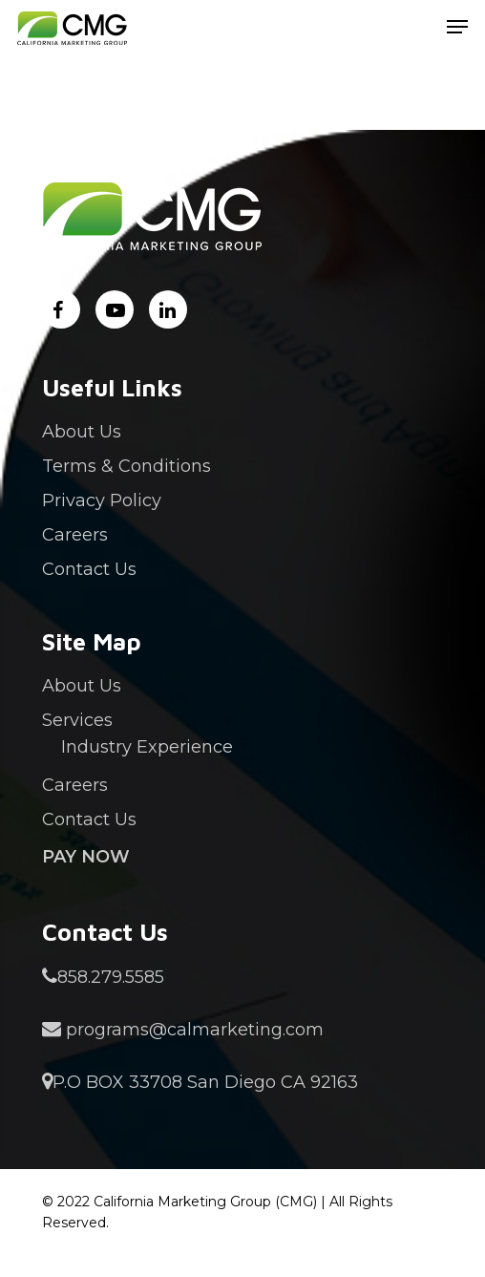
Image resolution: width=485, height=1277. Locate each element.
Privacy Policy (101, 500)
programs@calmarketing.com (183, 1029)
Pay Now (86, 856)
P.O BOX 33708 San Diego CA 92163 (200, 1082)
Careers (75, 534)
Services (77, 720)
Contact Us (89, 569)
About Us (81, 431)
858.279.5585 (103, 977)
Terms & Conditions (126, 466)
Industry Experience (147, 746)
